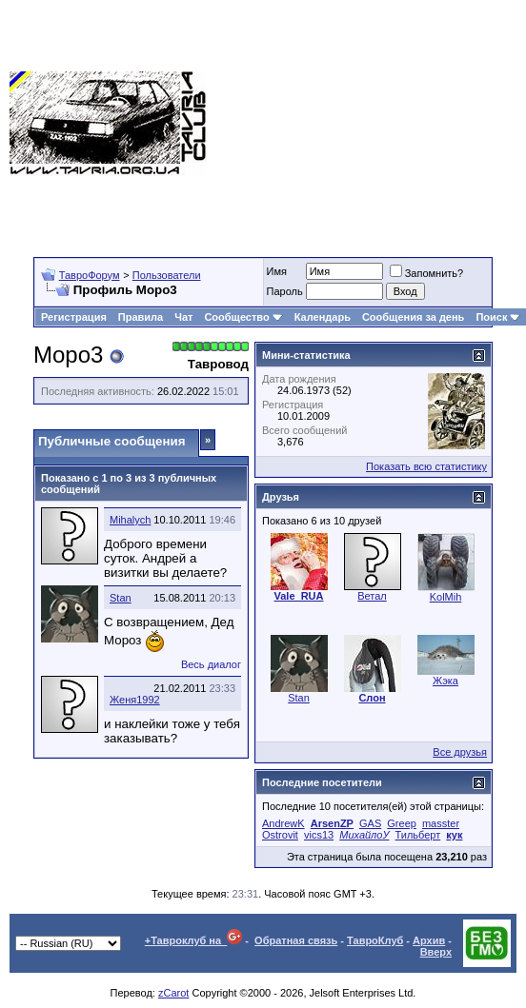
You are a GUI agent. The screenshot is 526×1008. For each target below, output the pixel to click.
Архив (429, 940)
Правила (140, 317)
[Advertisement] (374, 124)
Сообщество (243, 317)
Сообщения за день (413, 317)
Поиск (497, 317)
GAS (370, 823)
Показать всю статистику (426, 466)
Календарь (322, 317)
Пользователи (166, 275)
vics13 (319, 834)
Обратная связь (295, 940)
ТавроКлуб (375, 940)
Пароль (285, 291)
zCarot (173, 992)
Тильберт (418, 834)
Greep (401, 823)
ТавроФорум (89, 275)
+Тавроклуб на (194, 940)
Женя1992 (135, 699)
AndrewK (283, 823)
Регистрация (74, 317)
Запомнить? (427, 273)
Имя (277, 271)
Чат (183, 317)
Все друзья (460, 752)
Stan (121, 597)
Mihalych (130, 519)
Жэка (445, 680)
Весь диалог (211, 664)
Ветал (372, 596)
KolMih (446, 597)
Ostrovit (280, 834)
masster (440, 823)
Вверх (436, 952)
